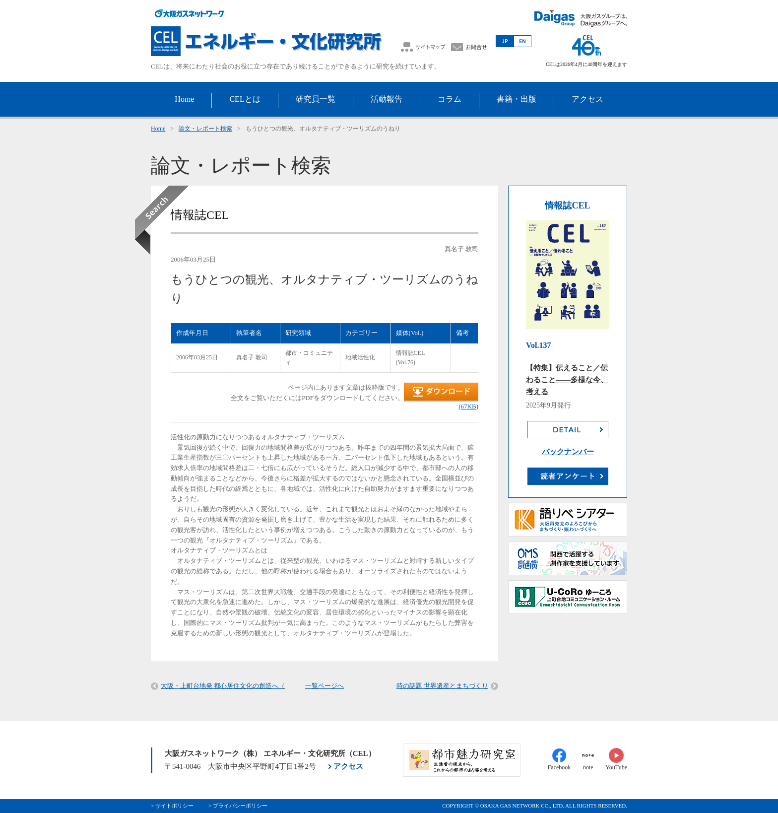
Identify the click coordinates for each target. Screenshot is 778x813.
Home (158, 128)
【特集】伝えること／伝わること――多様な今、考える (567, 380)
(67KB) (468, 406)
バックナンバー (568, 452)
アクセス (348, 766)
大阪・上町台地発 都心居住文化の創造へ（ (223, 685)
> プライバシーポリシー (237, 806)
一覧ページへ (324, 685)
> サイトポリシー (172, 806)
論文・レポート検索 (205, 128)
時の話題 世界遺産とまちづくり (442, 685)
